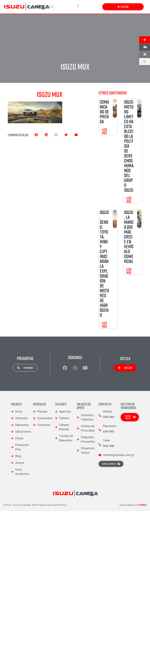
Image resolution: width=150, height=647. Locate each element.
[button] (78, 6)
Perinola (143, 504)
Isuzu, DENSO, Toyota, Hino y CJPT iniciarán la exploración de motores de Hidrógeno (104, 263)
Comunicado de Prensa (104, 111)
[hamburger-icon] (51, 6)
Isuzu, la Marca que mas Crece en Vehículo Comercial (128, 236)
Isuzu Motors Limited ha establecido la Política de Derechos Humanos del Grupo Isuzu (128, 146)
